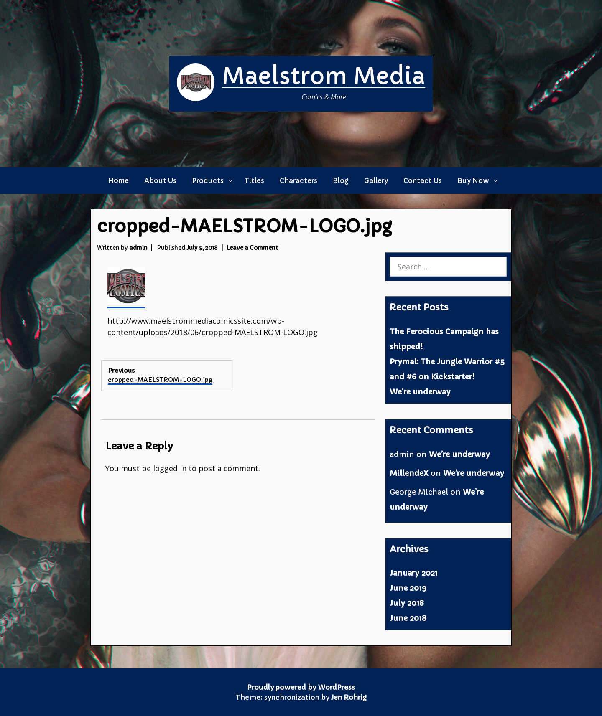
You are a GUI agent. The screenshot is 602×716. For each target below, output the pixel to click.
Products (208, 180)
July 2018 (407, 603)
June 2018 (408, 618)
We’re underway (420, 391)
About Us (160, 180)
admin (138, 247)
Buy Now (473, 180)
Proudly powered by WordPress (301, 687)
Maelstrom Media (323, 76)
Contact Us (422, 180)
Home (118, 180)
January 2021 (414, 573)
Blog (341, 180)
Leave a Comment (252, 247)
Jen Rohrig (349, 697)
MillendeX (409, 473)
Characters (298, 180)
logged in (169, 468)
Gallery (376, 180)
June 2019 (408, 588)
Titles (254, 180)
